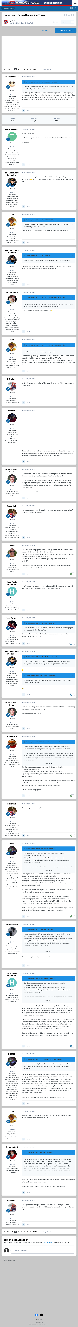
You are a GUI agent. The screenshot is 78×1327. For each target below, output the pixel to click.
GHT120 (11, 843)
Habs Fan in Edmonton (12, 583)
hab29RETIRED (48, 82)
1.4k (12, 147)
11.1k (12, 489)
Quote (28, 110)
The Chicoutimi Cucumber (12, 174)
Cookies (39, 1320)
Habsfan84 (12, 411)
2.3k (12, 428)
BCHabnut (11, 379)
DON (12, 215)
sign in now (48, 1242)
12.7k (12, 563)
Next (35, 69)
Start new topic (47, 30)
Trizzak (11, 546)
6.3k (12, 523)
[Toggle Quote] (25, 82)
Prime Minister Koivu (11, 471)
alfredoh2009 (11, 737)
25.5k (12, 1164)
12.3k (12, 861)
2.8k (12, 635)
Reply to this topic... (20, 1250)
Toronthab (11, 506)
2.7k (12, 94)
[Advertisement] (39, 52)
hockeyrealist (11, 924)
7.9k (12, 396)
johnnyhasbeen (12, 77)
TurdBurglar (11, 618)
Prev (8, 69)
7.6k (12, 602)
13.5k (12, 310)
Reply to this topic (66, 30)
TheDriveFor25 (11, 129)
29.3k (12, 232)
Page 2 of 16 (47, 69)
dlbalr (13, 21)
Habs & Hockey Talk (26, 23)
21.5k (12, 193)
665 (12, 942)
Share (55, 22)
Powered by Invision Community (39, 1324)
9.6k (12, 754)
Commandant (12, 1147)
